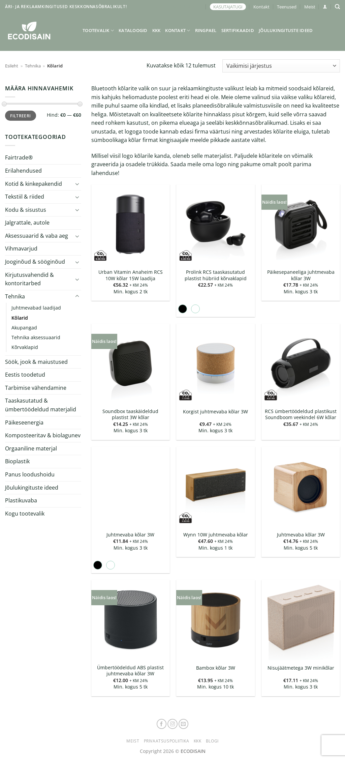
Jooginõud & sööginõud (35, 261)
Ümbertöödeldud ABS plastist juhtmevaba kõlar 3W (130, 671)
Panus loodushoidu (30, 474)
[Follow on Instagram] (172, 724)
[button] (325, 6)
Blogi (212, 741)
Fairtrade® (19, 157)
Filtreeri (20, 115)
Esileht (11, 66)
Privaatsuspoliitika (166, 741)
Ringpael (206, 30)
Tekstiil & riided (24, 196)
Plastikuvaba (21, 500)
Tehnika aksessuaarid (35, 337)
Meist (309, 7)
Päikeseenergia (24, 422)
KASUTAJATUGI (228, 6)
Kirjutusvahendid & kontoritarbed (29, 279)
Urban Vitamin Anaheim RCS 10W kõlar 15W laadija (130, 275)
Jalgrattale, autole (27, 222)
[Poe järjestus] (281, 65)
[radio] (183, 309)
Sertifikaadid (237, 30)
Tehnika (33, 66)
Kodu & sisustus (25, 209)
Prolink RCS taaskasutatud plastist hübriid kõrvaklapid (216, 275)
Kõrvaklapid (24, 347)
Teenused (286, 7)
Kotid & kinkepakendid (33, 183)
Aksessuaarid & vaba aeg (36, 235)
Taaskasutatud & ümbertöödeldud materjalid (40, 405)
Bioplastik (17, 461)
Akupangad (24, 327)
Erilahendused (23, 170)
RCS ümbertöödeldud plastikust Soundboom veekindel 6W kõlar (301, 414)
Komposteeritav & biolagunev (43, 435)
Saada (178, 164)
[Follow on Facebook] (162, 724)
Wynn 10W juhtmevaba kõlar (215, 535)
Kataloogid (133, 30)
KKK (156, 30)
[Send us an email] (184, 724)
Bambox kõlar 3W (215, 668)
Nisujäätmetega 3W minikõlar (301, 668)
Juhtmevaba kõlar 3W (130, 535)
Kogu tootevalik (24, 513)
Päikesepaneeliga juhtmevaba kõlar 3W (301, 275)
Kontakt (261, 7)
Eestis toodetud (25, 374)
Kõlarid (19, 317)
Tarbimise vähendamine (35, 387)
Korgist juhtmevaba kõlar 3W (215, 412)
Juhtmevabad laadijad (36, 307)
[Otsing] (337, 6)
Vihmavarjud (21, 248)
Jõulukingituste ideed (286, 30)
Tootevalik (98, 30)
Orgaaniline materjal (31, 448)
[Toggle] (77, 184)
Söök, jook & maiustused (36, 362)
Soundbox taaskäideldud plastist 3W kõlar (130, 414)
